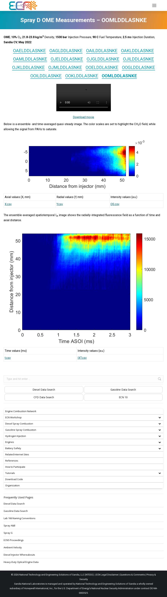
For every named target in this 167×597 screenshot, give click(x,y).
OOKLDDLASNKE (81, 75)
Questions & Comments (132, 574)
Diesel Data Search (44, 389)
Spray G (8, 532)
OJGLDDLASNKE (103, 59)
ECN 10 (123, 397)
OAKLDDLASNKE (137, 50)
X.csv (8, 204)
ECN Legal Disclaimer (107, 574)
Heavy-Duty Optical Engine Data (21, 562)
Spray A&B (9, 525)
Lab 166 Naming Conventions (19, 518)
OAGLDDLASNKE (66, 50)
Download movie (83, 117)
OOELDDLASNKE (102, 67)
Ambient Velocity (13, 547)
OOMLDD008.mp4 (83, 97)
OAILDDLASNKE (101, 50)
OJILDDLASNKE (138, 59)
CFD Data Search (44, 397)
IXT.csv (82, 358)
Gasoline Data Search (123, 389)
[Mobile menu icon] (154, 5)
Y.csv (60, 204)
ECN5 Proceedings (14, 540)
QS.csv (114, 204)
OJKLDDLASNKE (28, 67)
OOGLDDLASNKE (138, 67)
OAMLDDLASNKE (30, 59)
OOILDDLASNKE (46, 75)
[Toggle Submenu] (159, 417)
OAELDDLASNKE (29, 50)
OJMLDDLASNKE (65, 67)
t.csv (8, 358)
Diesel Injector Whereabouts (19, 554)
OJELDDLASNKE (67, 59)
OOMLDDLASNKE (119, 75)
